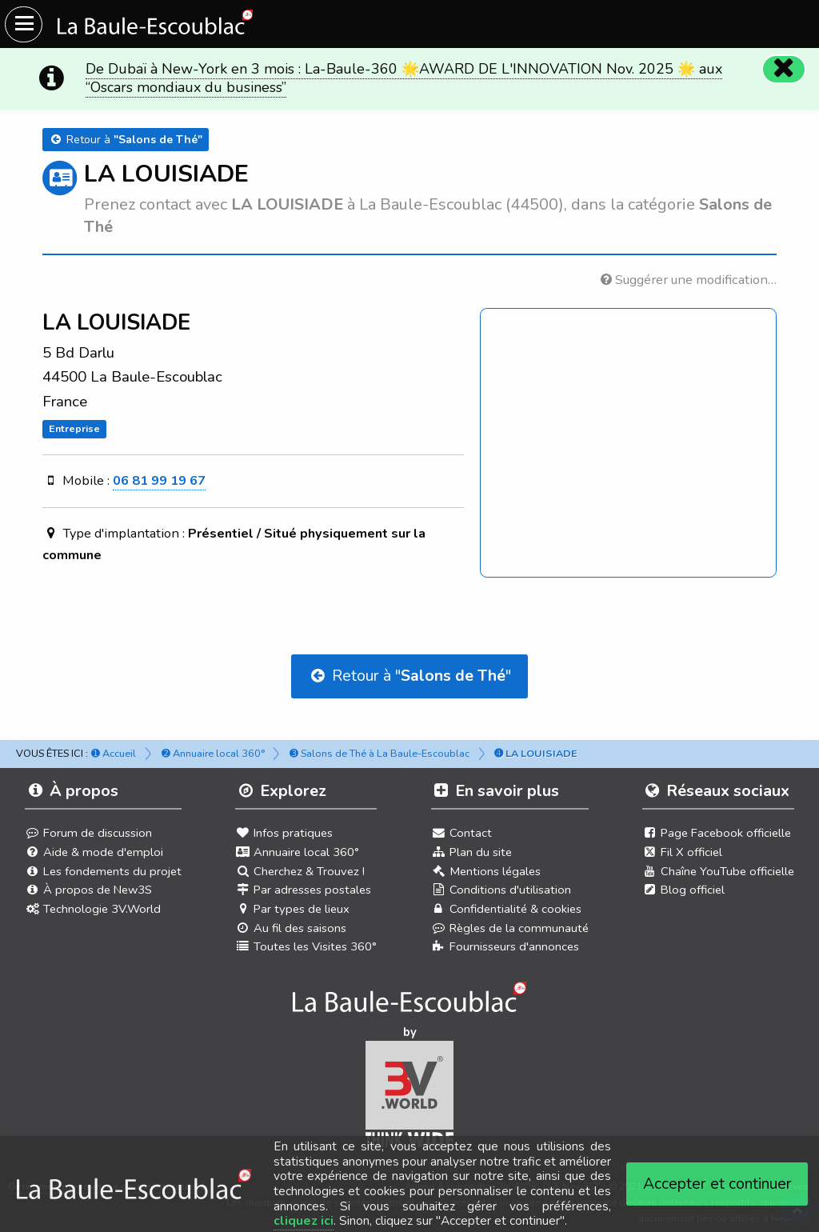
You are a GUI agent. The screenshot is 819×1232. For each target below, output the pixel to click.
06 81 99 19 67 (159, 480)
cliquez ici (304, 1221)
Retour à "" (409, 675)
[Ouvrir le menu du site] (23, 24)
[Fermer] (784, 69)
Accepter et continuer (717, 1183)
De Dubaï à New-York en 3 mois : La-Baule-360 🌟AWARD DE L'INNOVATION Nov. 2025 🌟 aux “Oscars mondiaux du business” (404, 78)
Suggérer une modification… (689, 279)
